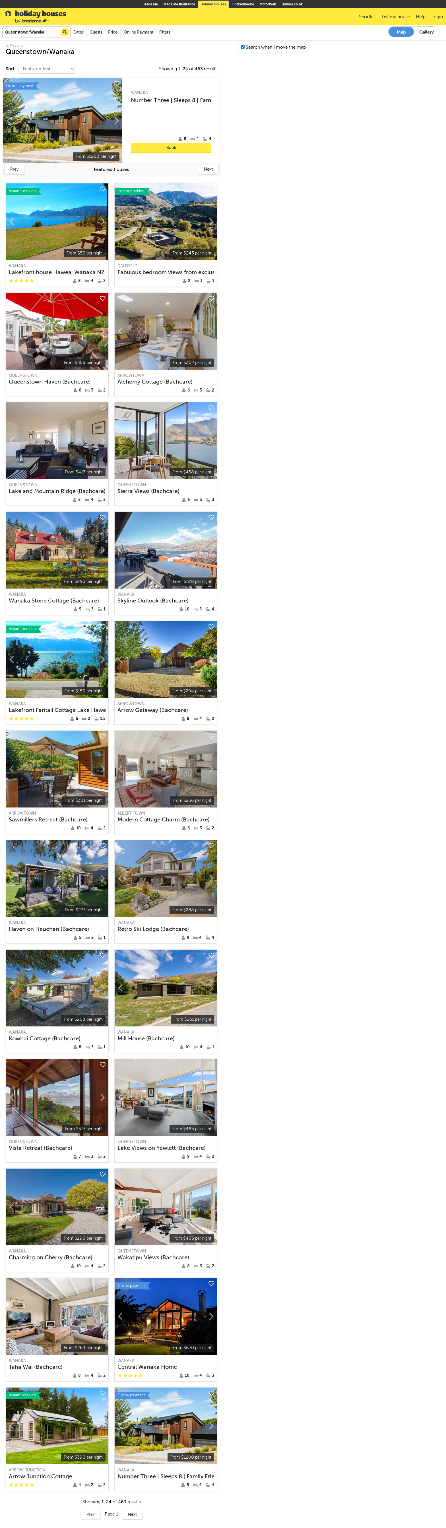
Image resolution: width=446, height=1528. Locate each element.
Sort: (11, 68)
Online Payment (138, 32)
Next (208, 169)
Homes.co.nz (292, 4)
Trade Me (150, 4)
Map (401, 32)
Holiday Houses (213, 4)
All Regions (14, 45)
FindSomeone (243, 4)
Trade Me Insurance (179, 4)
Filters (164, 32)
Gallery (426, 32)
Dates (78, 32)
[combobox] (36, 32)
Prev (14, 169)
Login (437, 16)
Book (171, 148)
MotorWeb (268, 4)
